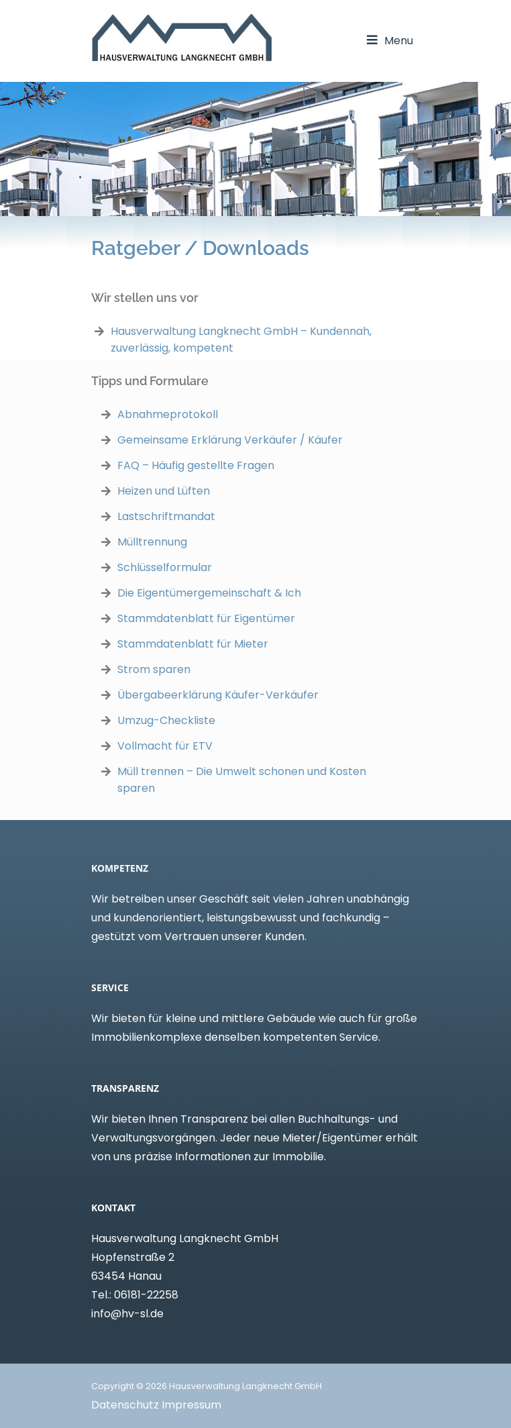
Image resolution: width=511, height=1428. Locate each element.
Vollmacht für (154, 746)
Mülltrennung (152, 542)
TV (205, 746)
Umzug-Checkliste (166, 720)
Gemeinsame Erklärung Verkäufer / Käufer (230, 440)
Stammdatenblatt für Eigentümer (206, 618)
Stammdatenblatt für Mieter (192, 644)
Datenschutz (125, 1405)
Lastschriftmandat (166, 516)
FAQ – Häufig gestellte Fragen (195, 465)
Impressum (191, 1405)
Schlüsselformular (164, 567)
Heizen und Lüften (163, 491)
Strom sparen (153, 669)
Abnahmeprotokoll (167, 414)
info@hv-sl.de (127, 1313)
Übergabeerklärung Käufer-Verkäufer (218, 695)
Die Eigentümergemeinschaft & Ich (209, 593)
